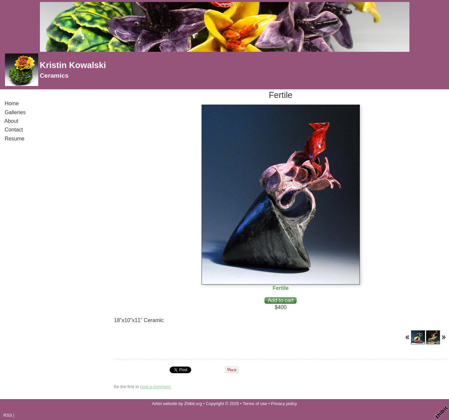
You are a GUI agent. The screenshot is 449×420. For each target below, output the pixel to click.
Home (12, 103)
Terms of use (255, 403)
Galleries (15, 112)
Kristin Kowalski (73, 65)
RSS (7, 415)
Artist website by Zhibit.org (177, 403)
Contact (14, 129)
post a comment (155, 386)
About (11, 121)
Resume (14, 138)
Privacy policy (284, 403)
